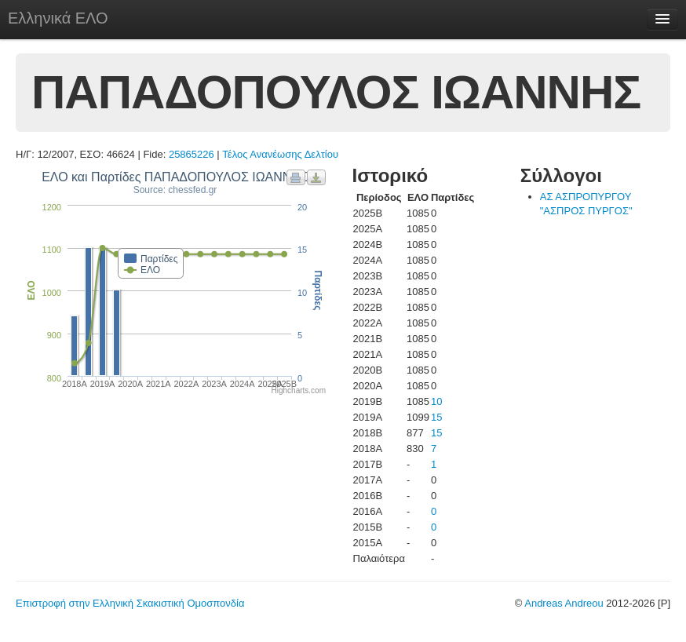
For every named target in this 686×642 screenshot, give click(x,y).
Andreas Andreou (563, 603)
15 (436, 417)
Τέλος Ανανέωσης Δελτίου (280, 154)
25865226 (191, 154)
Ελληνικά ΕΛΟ (58, 18)
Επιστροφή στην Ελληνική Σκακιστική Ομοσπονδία (130, 603)
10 (436, 401)
